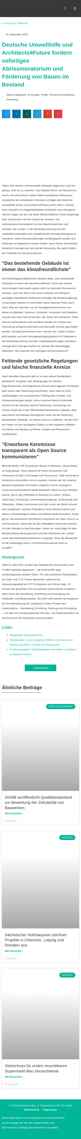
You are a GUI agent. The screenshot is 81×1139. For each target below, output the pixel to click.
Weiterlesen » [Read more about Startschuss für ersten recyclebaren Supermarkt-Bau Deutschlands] (14, 1077)
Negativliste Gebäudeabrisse (26, 635)
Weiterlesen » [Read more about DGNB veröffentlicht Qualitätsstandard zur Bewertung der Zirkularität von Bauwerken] (14, 813)
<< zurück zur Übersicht (14, 23)
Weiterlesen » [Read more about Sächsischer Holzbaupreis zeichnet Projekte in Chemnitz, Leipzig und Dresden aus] (14, 951)
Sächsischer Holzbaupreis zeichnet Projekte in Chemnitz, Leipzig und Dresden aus (35, 940)
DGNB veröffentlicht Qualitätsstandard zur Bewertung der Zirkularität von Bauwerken (38, 802)
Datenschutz (31, 1109)
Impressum (50, 1109)
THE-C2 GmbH (63, 1105)
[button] (65, 8)
